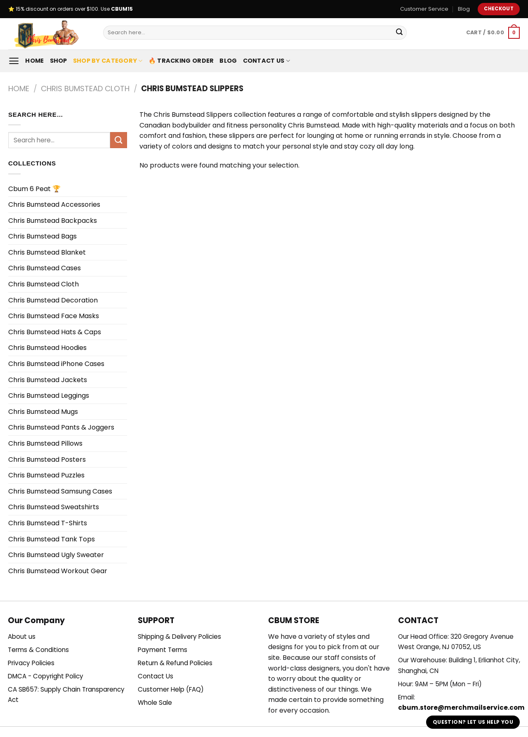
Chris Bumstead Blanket (47, 252)
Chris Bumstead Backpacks (52, 220)
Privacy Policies (31, 663)
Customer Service (424, 8)
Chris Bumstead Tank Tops (51, 539)
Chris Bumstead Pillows (45, 443)
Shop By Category (108, 61)
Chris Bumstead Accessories (54, 204)
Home (34, 61)
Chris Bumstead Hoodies (47, 347)
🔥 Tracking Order (181, 61)
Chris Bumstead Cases (44, 268)
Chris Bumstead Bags (42, 236)
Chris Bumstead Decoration (53, 300)
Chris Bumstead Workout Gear (57, 571)
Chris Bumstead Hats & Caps (54, 332)
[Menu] (13, 61)
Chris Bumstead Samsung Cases (60, 491)
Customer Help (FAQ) (171, 689)
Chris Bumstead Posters (47, 459)
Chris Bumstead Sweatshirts (53, 507)
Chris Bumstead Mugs (43, 411)
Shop (58, 61)
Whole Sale (155, 702)
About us (21, 636)
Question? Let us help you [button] (473, 721)
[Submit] (399, 33)
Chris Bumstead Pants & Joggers (61, 427)
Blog (464, 8)
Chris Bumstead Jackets (47, 380)
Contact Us (266, 61)
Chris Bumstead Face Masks (53, 316)
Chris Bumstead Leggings (48, 395)
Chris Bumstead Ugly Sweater (56, 555)
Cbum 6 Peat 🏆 (34, 189)
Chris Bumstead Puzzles (46, 475)
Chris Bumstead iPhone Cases (56, 363)
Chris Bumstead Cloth (85, 88)
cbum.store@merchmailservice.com (461, 707)
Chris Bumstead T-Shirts (47, 523)
